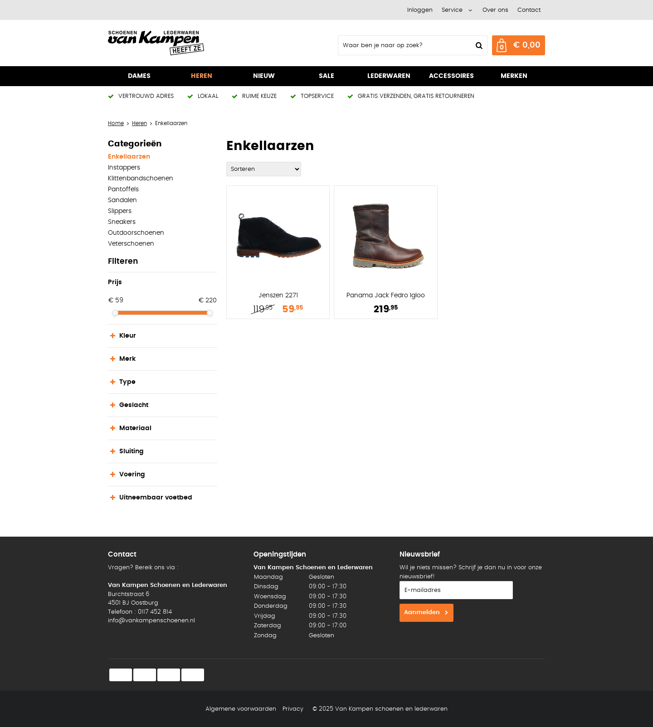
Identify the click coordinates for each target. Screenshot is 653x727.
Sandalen (122, 200)
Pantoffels (123, 189)
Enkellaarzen (129, 157)
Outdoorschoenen (136, 233)
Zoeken (478, 45)
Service (452, 10)
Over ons (495, 10)
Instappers (124, 168)
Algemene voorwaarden (240, 709)
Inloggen (420, 10)
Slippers (120, 211)
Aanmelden (422, 613)
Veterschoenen (131, 244)
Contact (529, 10)
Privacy (293, 709)
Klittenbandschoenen (140, 178)
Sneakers (122, 222)
